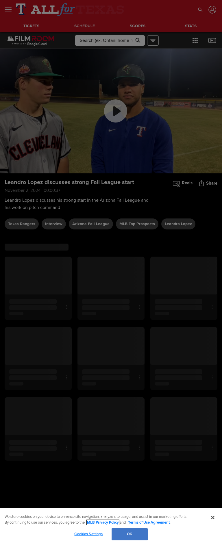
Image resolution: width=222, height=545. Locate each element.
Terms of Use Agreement (149, 522)
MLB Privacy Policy (103, 522)
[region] (111, 526)
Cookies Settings (88, 534)
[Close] (212, 517)
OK (129, 534)
